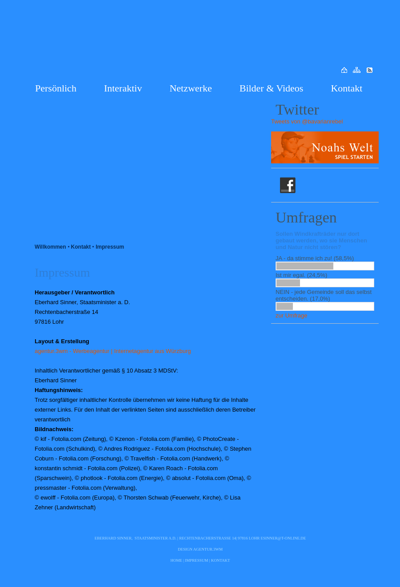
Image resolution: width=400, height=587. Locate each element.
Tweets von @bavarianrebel (307, 121)
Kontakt (346, 88)
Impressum (110, 247)
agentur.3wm (208, 549)
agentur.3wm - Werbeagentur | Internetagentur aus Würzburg (113, 351)
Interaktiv (123, 88)
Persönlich (55, 88)
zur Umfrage (292, 315)
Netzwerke (190, 88)
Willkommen (50, 247)
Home (177, 560)
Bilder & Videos (272, 88)
